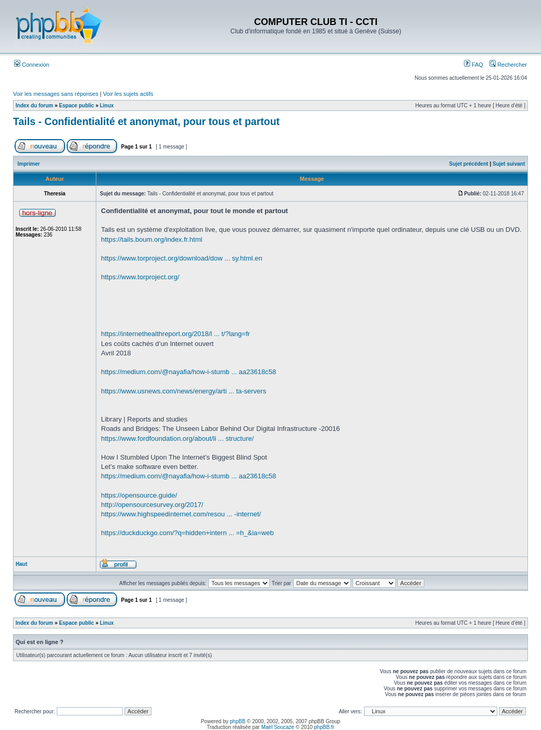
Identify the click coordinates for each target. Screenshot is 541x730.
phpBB (237, 721)
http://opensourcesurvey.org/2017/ (152, 505)
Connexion (31, 64)
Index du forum (34, 105)
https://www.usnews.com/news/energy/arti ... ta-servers (183, 391)
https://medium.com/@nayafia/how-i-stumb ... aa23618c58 (188, 372)
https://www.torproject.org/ (140, 277)
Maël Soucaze (277, 727)
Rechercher (508, 64)
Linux (107, 105)
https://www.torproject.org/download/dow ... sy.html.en (181, 258)
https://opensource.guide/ (139, 495)
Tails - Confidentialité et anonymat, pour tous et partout (146, 121)
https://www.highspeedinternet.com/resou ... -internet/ (181, 514)
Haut (21, 564)
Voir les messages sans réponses (55, 94)
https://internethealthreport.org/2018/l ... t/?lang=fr (175, 334)
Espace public (76, 105)
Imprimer (29, 164)
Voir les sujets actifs (128, 94)
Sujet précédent (468, 164)
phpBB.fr (324, 727)
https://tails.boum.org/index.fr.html (151, 239)
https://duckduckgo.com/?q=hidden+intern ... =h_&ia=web (187, 533)
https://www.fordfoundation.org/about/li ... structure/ (177, 438)
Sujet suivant (509, 164)
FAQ (473, 64)
